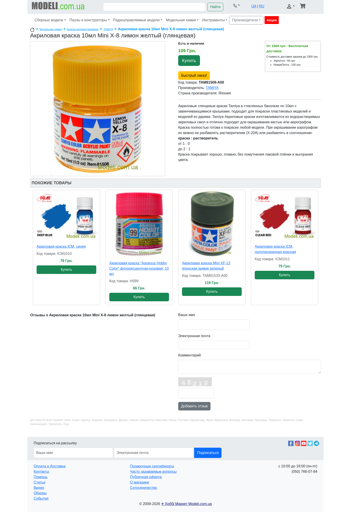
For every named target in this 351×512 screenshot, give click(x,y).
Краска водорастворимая (83, 29)
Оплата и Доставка (50, 466)
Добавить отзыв (194, 406)
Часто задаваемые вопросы (153, 471)
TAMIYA (108, 29)
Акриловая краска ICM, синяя (61, 246)
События (41, 498)
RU (261, 6)
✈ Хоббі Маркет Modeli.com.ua (186, 504)
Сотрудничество (143, 488)
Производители (245, 20)
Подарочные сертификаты (152, 466)
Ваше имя (186, 315)
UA (253, 6)
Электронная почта (194, 336)
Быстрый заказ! (194, 75)
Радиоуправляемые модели (136, 20)
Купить (189, 60)
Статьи (39, 482)
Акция (272, 20)
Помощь (41, 477)
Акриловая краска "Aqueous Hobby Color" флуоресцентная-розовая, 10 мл (139, 268)
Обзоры (40, 493)
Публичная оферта (146, 477)
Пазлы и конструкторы (88, 20)
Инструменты (213, 20)
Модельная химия (181, 20)
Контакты (41, 471)
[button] (236, 5)
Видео (39, 488)
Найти (215, 7)
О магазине (139, 482)
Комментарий (189, 355)
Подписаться (208, 453)
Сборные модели (49, 20)
